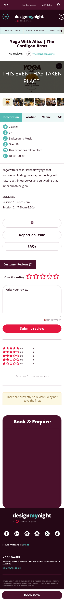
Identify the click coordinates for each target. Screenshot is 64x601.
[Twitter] (47, 533)
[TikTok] (57, 533)
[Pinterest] (27, 533)
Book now (32, 595)
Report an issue (32, 235)
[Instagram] (16, 533)
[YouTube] (37, 533)
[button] (32, 348)
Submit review (32, 328)
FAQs (32, 246)
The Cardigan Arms (43, 54)
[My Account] (59, 5)
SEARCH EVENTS (35, 30)
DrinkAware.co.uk (12, 568)
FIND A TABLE (12, 30)
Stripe (26, 545)
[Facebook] (6, 533)
